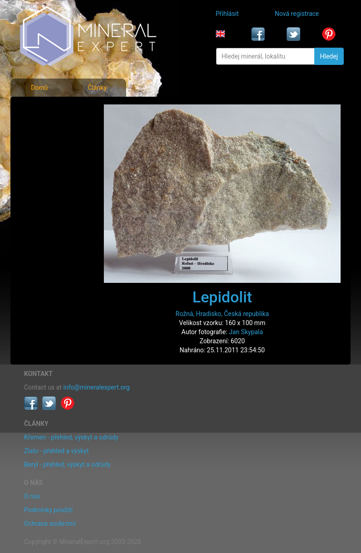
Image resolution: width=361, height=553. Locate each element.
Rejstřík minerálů (50, 129)
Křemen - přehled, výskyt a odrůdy (71, 437)
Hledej (329, 56)
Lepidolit (222, 297)
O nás (32, 496)
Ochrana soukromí (50, 523)
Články (97, 87)
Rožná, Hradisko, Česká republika (222, 313)
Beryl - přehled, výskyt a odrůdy (67, 464)
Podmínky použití (48, 510)
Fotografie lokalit (50, 149)
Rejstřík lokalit (46, 169)
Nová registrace (297, 13)
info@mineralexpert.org (96, 387)
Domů (39, 87)
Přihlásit (227, 13)
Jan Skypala (246, 332)
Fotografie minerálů (54, 109)
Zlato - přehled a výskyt (56, 450)
